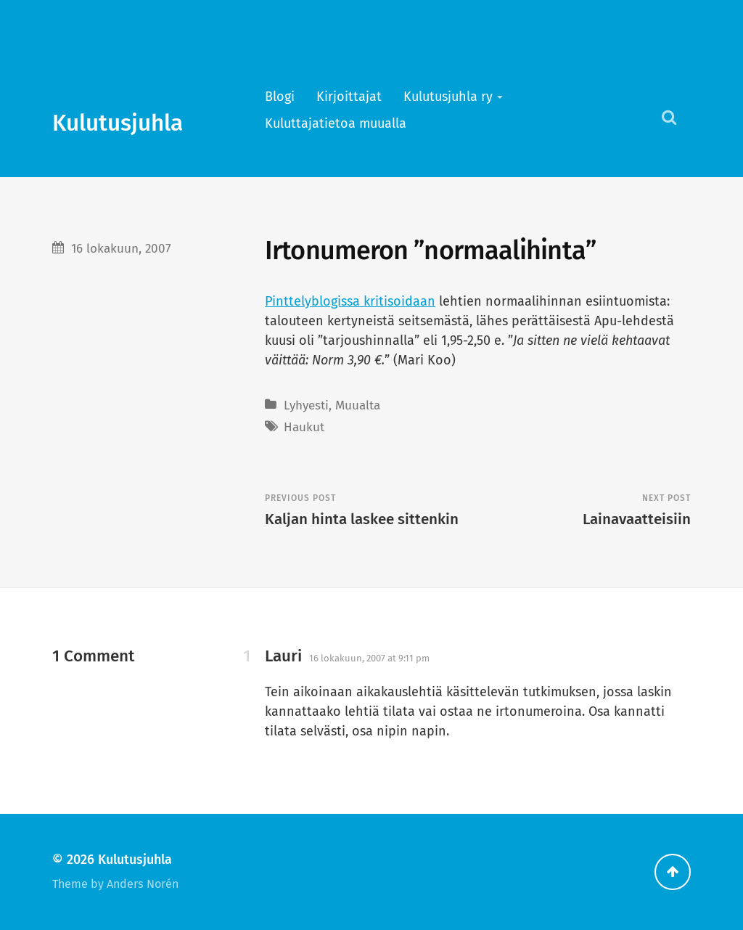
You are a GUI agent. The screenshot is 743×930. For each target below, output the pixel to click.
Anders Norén (142, 884)
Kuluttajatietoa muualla (335, 123)
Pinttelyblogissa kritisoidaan (350, 301)
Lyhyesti (306, 405)
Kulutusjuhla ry (448, 97)
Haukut (304, 427)
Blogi (280, 97)
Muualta (357, 405)
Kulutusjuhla (117, 123)
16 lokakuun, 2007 (121, 248)
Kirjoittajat (349, 97)
